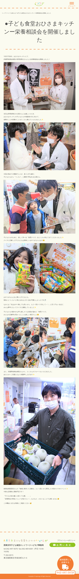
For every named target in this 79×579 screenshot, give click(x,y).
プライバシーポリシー (66, 540)
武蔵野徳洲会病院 (9, 59)
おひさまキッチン (19, 56)
